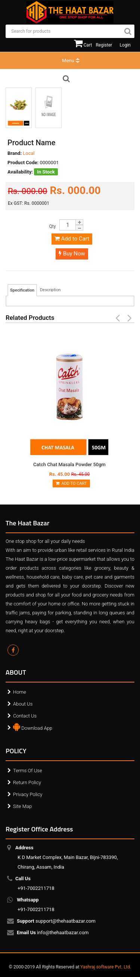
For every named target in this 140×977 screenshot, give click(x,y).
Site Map (22, 806)
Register (104, 45)
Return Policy (27, 782)
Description (50, 289)
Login (125, 45)
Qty (52, 226)
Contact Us (25, 716)
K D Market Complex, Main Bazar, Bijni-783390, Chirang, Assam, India (68, 857)
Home (19, 692)
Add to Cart (72, 238)
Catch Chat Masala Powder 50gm (69, 464)
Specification (22, 290)
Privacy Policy (27, 794)
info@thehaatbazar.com (53, 932)
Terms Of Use (27, 770)
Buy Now (72, 253)
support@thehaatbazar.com (57, 921)
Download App (32, 726)
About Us (22, 704)
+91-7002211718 (36, 883)
